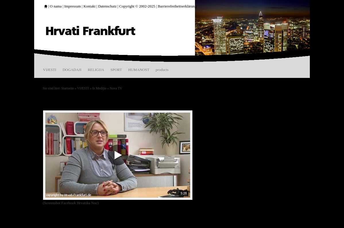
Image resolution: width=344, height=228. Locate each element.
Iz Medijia (99, 88)
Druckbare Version (217, 217)
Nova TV (116, 88)
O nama (56, 6)
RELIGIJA (96, 70)
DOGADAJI (72, 70)
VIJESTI (49, 70)
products (162, 70)
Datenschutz (107, 6)
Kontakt (90, 6)
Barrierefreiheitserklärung (177, 6)
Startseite (67, 88)
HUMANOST (139, 70)
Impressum (72, 6)
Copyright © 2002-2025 (137, 6)
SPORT (116, 70)
